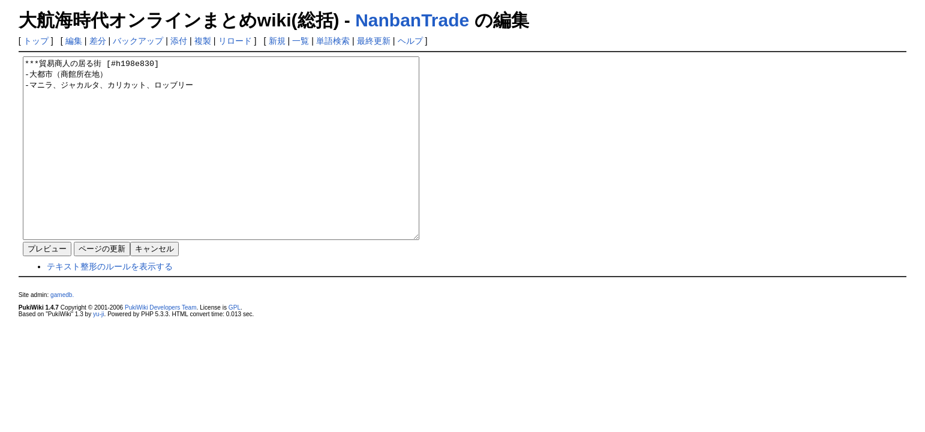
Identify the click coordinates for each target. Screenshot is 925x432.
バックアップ (138, 41)
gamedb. (62, 331)
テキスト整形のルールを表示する (110, 302)
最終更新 (374, 41)
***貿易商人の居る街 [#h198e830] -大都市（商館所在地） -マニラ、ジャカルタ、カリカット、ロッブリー (245, 166)
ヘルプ (410, 41)
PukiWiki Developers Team (161, 343)
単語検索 (333, 41)
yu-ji (98, 350)
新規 (277, 41)
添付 (178, 41)
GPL (235, 343)
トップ (36, 41)
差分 (97, 41)
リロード (235, 41)
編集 (73, 41)
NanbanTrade (412, 20)
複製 (202, 41)
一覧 (300, 41)
